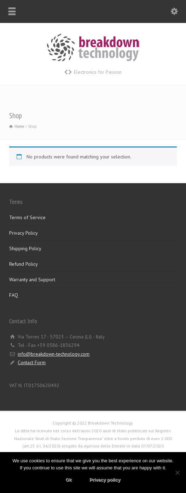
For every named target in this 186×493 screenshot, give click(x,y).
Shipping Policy (25, 248)
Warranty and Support (32, 279)
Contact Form (32, 362)
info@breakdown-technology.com (53, 354)
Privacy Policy (23, 233)
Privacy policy (104, 479)
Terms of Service (27, 217)
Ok (69, 479)
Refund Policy (23, 264)
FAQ (13, 295)
